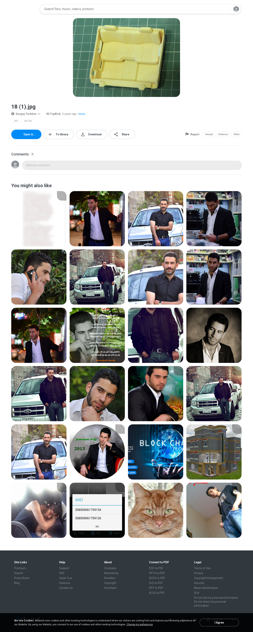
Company (110, 568)
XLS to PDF (156, 583)
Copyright (110, 583)
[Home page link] (24, 9)
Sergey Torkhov (23, 113)
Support (64, 568)
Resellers (110, 578)
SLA (196, 592)
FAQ (61, 573)
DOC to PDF (156, 568)
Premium (20, 568)
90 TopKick (51, 113)
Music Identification (206, 587)
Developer (110, 587)
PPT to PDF (156, 587)
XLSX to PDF (156, 592)
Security (199, 583)
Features (64, 583)
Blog (17, 583)
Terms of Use (202, 568)
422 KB (28, 121)
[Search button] (225, 9)
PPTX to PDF (157, 573)
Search (18, 573)
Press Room (21, 578)
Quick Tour (65, 578)
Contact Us (66, 587)
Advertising (111, 573)
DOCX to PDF (157, 578)
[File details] (38, 218)
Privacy (198, 573)
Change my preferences (140, 624)
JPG (16, 121)
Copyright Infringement (208, 578)
